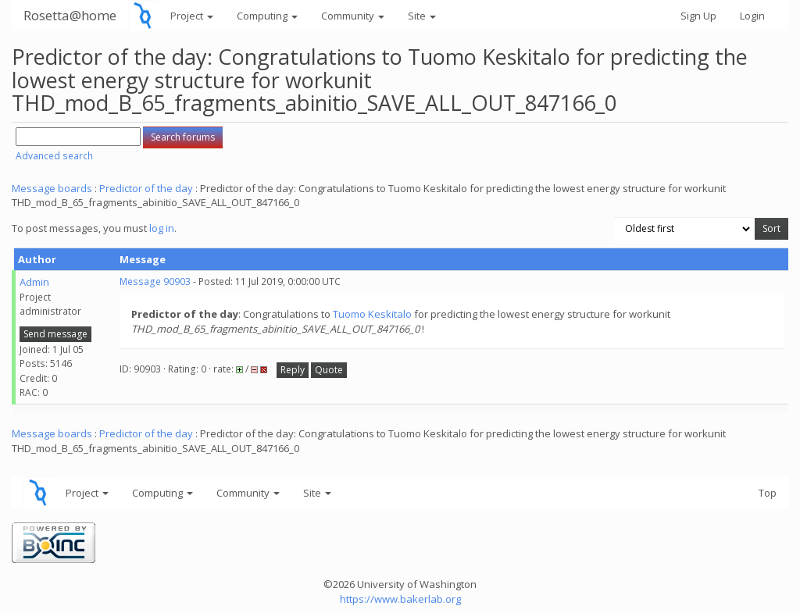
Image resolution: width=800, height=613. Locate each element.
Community (352, 16)
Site (422, 16)
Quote (329, 369)
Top (768, 493)
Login (752, 16)
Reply (292, 369)
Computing (267, 16)
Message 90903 (155, 281)
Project (191, 16)
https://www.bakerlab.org (400, 599)
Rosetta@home (69, 15)
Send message (55, 333)
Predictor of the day (146, 188)
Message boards (52, 188)
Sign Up (698, 16)
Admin (34, 282)
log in (161, 228)
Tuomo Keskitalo (372, 314)
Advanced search (54, 155)
